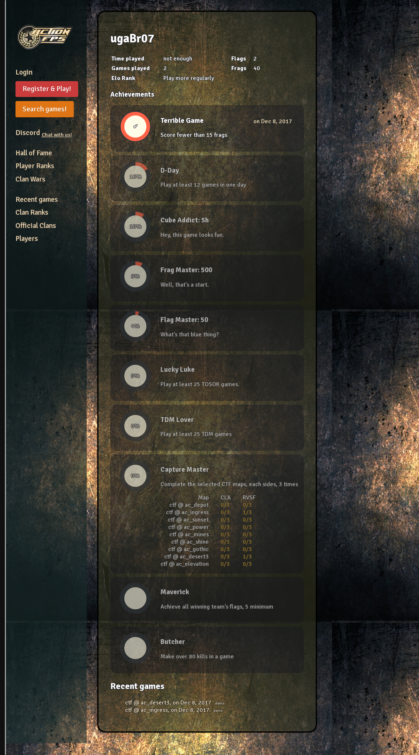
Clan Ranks (31, 212)
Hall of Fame (33, 153)
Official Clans (35, 225)
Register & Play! (46, 88)
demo (219, 703)
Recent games (36, 199)
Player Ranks (34, 166)
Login (23, 72)
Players (26, 238)
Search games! (44, 109)
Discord (43, 132)
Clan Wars (30, 179)
